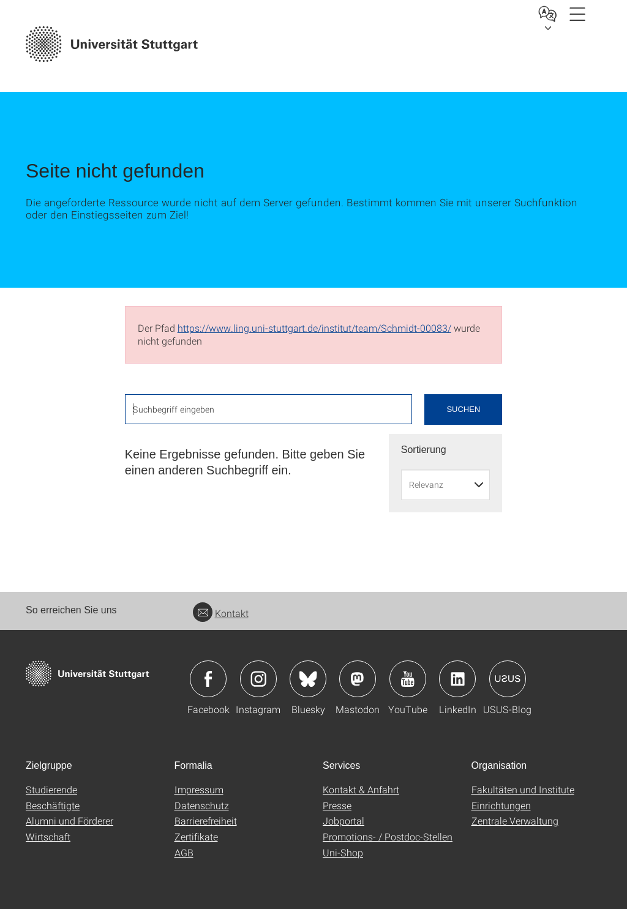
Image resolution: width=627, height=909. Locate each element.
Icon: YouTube (407, 678)
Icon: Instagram (258, 678)
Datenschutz (202, 805)
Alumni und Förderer (69, 820)
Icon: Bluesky (308, 678)
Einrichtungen (501, 805)
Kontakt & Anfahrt (361, 789)
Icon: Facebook (208, 678)
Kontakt (221, 613)
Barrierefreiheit (206, 820)
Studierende (51, 789)
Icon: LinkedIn (457, 678)
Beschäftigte (53, 805)
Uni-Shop (343, 852)
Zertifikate (196, 836)
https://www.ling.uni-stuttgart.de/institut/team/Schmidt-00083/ (314, 327)
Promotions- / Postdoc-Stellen (387, 836)
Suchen (463, 409)
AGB (184, 852)
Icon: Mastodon (357, 678)
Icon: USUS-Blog (507, 678)
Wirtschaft (48, 836)
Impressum (199, 789)
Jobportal (343, 820)
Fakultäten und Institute (522, 789)
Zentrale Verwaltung (514, 820)
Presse (337, 805)
